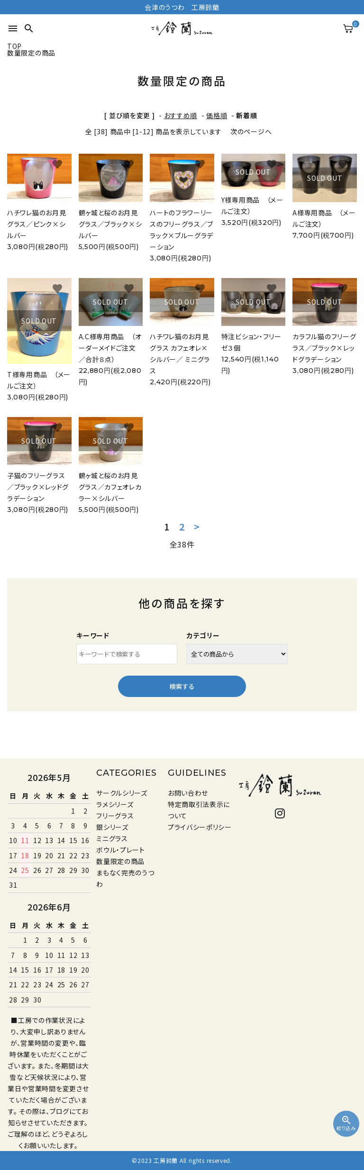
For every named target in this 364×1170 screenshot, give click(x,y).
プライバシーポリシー (200, 827)
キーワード (92, 635)
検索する (182, 686)
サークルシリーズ (121, 793)
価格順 (216, 115)
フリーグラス (115, 815)
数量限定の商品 (120, 861)
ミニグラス (112, 838)
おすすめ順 (181, 115)
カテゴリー (203, 635)
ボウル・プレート (120, 849)
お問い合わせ (188, 793)
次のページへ (251, 131)
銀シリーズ (112, 827)
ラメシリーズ (114, 804)
